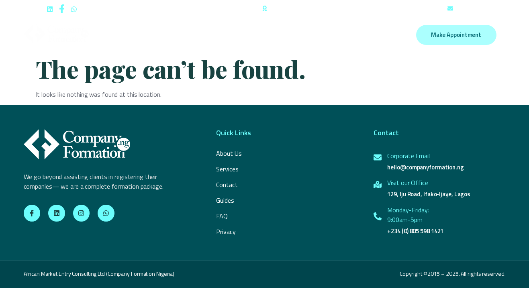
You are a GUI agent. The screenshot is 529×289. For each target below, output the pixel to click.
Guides (310, 35)
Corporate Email (408, 156)
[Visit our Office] (378, 185)
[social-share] (50, 8)
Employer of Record (262, 35)
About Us (177, 35)
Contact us (345, 35)
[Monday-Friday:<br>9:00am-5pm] (378, 216)
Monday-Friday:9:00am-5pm (408, 214)
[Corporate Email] (378, 157)
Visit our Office (407, 182)
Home (144, 35)
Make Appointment (456, 34)
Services (213, 35)
